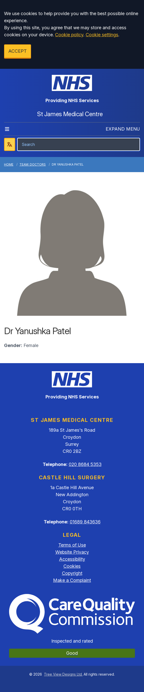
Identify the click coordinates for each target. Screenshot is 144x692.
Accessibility (72, 559)
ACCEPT (17, 51)
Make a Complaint (72, 580)
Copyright (72, 573)
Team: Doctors (32, 164)
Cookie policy (69, 34)
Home (8, 164)
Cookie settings (102, 34)
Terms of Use (72, 545)
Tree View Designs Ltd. (63, 674)
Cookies (72, 566)
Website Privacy (72, 552)
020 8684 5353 (85, 464)
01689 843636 (85, 521)
